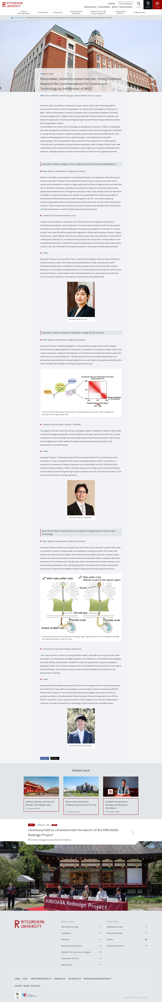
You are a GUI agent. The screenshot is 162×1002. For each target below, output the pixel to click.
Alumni (114, 7)
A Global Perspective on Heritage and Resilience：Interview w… (117, 804)
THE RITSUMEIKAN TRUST (40, 979)
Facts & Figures (73, 979)
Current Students (104, 7)
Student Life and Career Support (98, 12)
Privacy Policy (35, 986)
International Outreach (76, 12)
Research (58, 12)
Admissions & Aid (90, 7)
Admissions (139, 12)
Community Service (120, 12)
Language (111, 3)
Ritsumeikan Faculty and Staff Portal (96, 979)
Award (62, 95)
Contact (17, 979)
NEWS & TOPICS (20, 18)
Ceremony (34, 840)
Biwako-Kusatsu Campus (91, 95)
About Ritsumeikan (24, 12)
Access (25, 979)
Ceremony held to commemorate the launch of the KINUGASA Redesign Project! (73, 832)
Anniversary (66, 840)
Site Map (26, 986)
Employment (58, 979)
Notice (57, 840)
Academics (43, 12)
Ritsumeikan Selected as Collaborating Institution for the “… (81, 804)
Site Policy (18, 986)
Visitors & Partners (125, 7)
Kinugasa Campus (73, 95)
